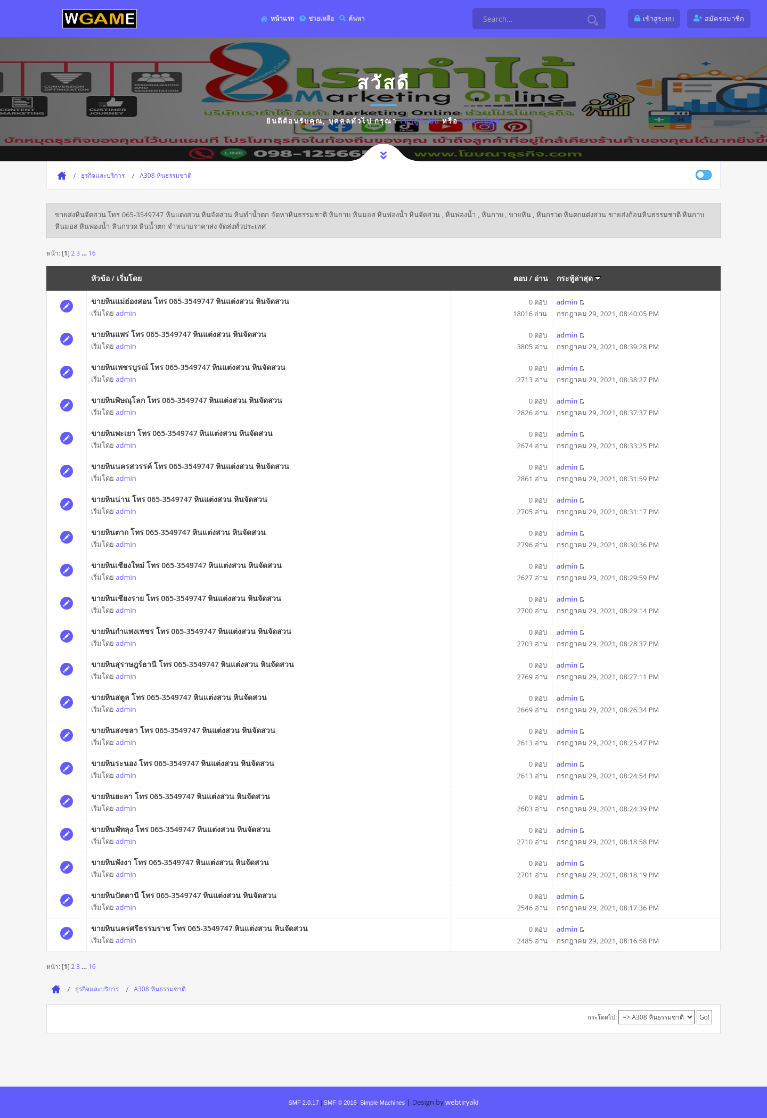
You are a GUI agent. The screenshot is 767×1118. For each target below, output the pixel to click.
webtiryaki (461, 1102)
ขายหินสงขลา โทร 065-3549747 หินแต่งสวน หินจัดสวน (183, 730)
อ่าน (541, 278)
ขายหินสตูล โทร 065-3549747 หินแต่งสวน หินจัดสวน (179, 697)
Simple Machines (382, 1102)
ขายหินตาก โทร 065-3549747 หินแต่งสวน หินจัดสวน (178, 532)
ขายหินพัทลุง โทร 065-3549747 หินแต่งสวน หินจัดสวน (181, 829)
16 (91, 253)
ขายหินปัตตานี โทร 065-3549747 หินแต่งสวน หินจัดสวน (183, 895)
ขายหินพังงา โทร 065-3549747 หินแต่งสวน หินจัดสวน (180, 862)
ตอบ (520, 278)
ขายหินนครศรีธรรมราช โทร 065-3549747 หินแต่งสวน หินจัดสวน (199, 928)
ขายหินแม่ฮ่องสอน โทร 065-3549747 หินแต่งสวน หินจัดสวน (190, 301)
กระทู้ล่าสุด (579, 278)
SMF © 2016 (340, 1102)
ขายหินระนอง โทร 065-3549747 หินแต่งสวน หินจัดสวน (182, 763)
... (84, 253)
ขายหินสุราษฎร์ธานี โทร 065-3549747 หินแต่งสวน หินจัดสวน (192, 664)
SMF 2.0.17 (303, 1102)
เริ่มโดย (129, 278)
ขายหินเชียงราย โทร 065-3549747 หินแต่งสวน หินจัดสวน (186, 598)
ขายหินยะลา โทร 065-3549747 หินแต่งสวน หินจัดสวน (180, 796)
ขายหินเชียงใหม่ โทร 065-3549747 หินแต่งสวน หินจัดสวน (186, 565)
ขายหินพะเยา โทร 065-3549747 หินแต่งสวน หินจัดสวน (182, 433)
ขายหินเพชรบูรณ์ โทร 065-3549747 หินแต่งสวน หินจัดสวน (188, 367)
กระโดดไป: (602, 1017)
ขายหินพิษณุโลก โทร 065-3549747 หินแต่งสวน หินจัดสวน (186, 400)
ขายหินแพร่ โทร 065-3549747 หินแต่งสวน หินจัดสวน (178, 334)
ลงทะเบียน (481, 121)
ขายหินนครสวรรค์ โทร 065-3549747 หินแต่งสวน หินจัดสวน (190, 466)
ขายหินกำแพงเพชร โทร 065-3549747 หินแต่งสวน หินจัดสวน (191, 631)
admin (126, 313)
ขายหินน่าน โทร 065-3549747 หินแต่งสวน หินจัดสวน (179, 499)
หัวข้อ (100, 278)
